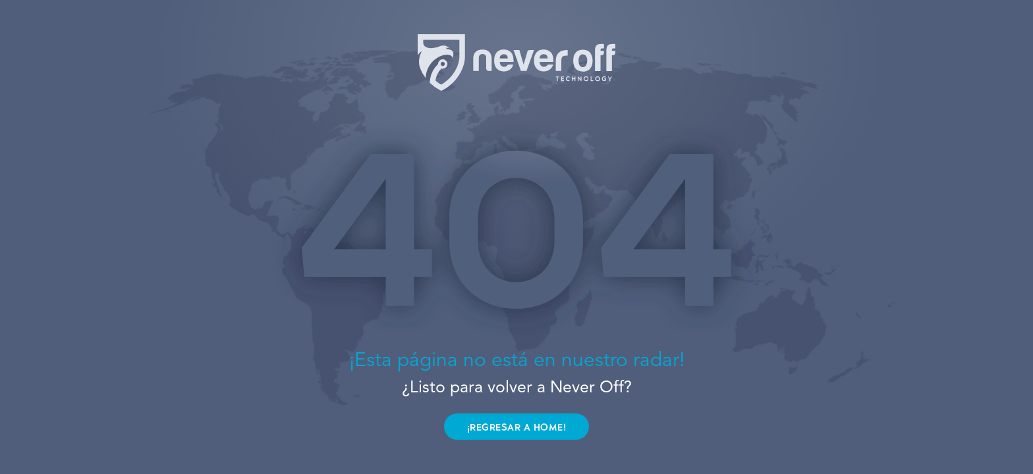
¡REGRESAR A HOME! (517, 427)
